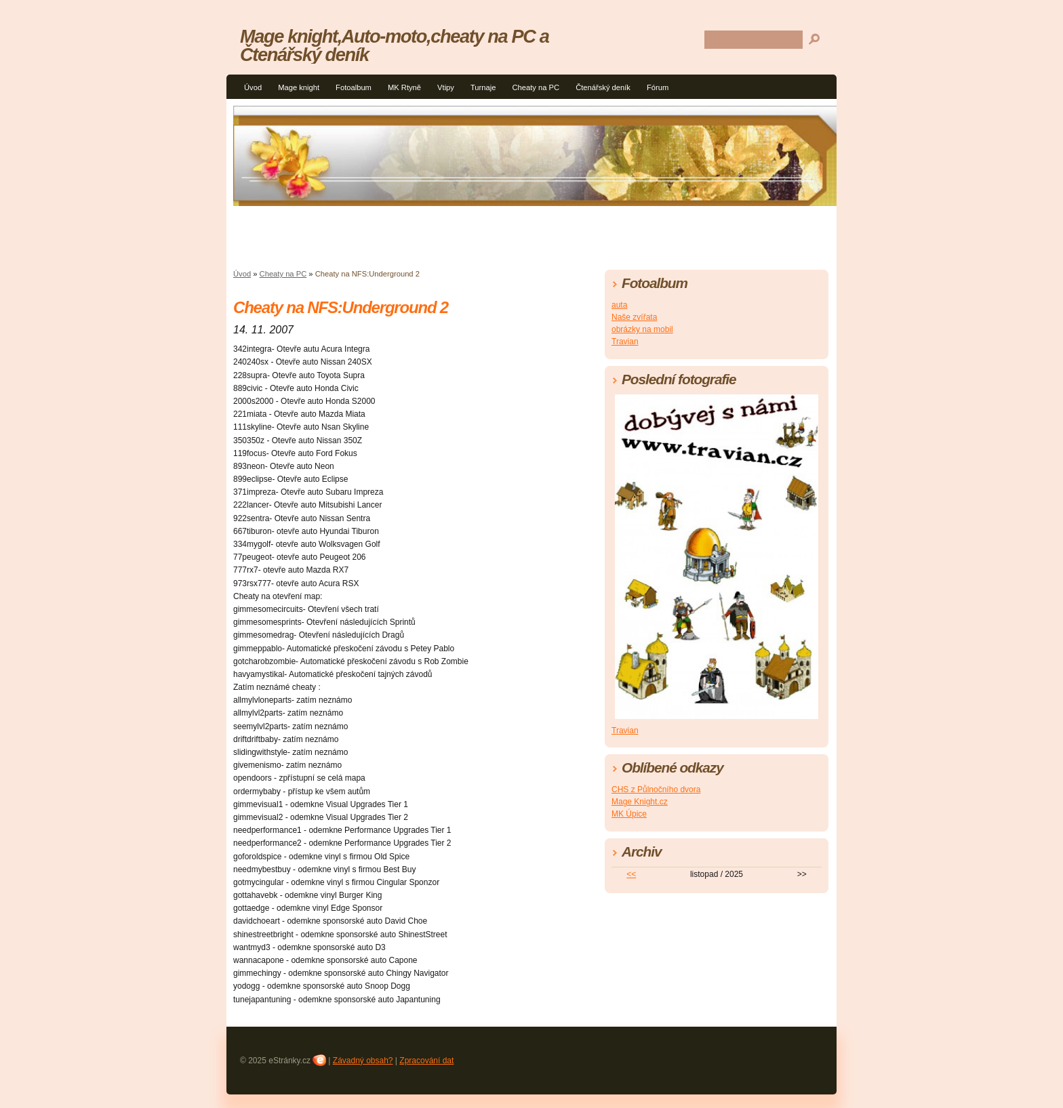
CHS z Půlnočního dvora (655, 789)
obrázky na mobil (642, 329)
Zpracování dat (426, 1060)
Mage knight (298, 87)
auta (619, 305)
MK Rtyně (404, 87)
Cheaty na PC (535, 87)
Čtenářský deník (603, 87)
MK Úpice (629, 814)
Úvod (253, 87)
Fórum (657, 87)
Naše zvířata (634, 317)
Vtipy (445, 87)
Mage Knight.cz (639, 801)
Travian (625, 341)
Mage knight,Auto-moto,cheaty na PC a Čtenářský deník (394, 45)
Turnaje (483, 87)
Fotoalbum (354, 87)
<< (631, 874)
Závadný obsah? (363, 1060)
